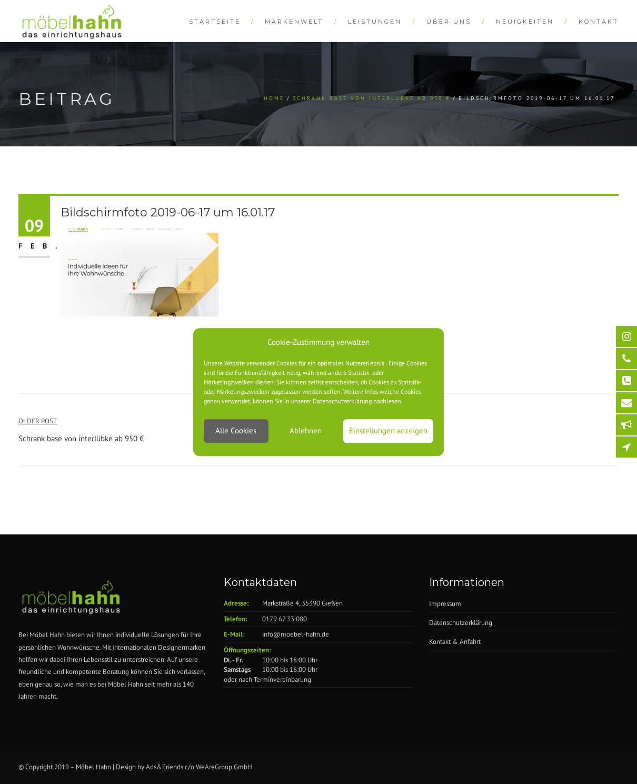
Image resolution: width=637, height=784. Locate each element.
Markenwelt (294, 21)
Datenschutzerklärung (460, 622)
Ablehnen (306, 431)
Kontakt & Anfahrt (455, 641)
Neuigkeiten (525, 21)
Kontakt (599, 21)
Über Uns (448, 21)
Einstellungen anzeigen (388, 431)
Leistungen (375, 21)
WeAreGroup (214, 766)
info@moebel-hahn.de (295, 634)
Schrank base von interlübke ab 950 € (371, 98)
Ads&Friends (164, 766)
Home (274, 98)
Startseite (215, 21)
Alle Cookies (235, 431)
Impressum (445, 603)
